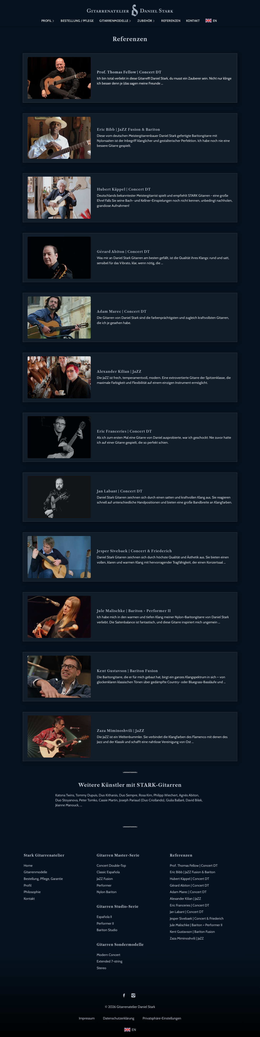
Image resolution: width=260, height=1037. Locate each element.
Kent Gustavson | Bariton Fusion (192, 932)
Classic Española (108, 872)
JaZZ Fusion (105, 879)
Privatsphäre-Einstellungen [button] (162, 1018)
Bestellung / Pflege (77, 21)
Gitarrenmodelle (113, 21)
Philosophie (32, 892)
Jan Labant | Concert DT (186, 912)
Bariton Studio (107, 930)
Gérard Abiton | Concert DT (189, 885)
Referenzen (170, 21)
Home (28, 865)
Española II (104, 917)
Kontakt (193, 21)
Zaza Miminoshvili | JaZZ (187, 938)
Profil (46, 21)
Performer (104, 885)
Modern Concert (108, 955)
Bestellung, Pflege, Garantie (43, 879)
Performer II (105, 923)
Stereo (101, 968)
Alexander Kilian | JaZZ (185, 899)
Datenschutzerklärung (118, 1018)
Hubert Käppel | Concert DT (189, 879)
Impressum (87, 1018)
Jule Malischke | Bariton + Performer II (196, 925)
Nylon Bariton (107, 892)
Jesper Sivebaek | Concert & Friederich (197, 918)
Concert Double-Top (111, 865)
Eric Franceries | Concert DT (189, 905)
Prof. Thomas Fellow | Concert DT (193, 865)
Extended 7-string (109, 961)
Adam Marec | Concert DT (188, 892)
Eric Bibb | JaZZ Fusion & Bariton (192, 872)
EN (215, 21)
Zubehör (144, 21)
